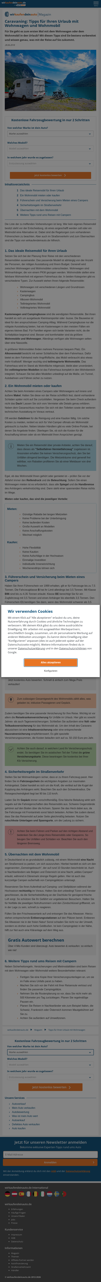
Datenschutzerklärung (31, 648)
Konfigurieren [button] (50, 671)
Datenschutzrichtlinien (73, 648)
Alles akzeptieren (51, 662)
